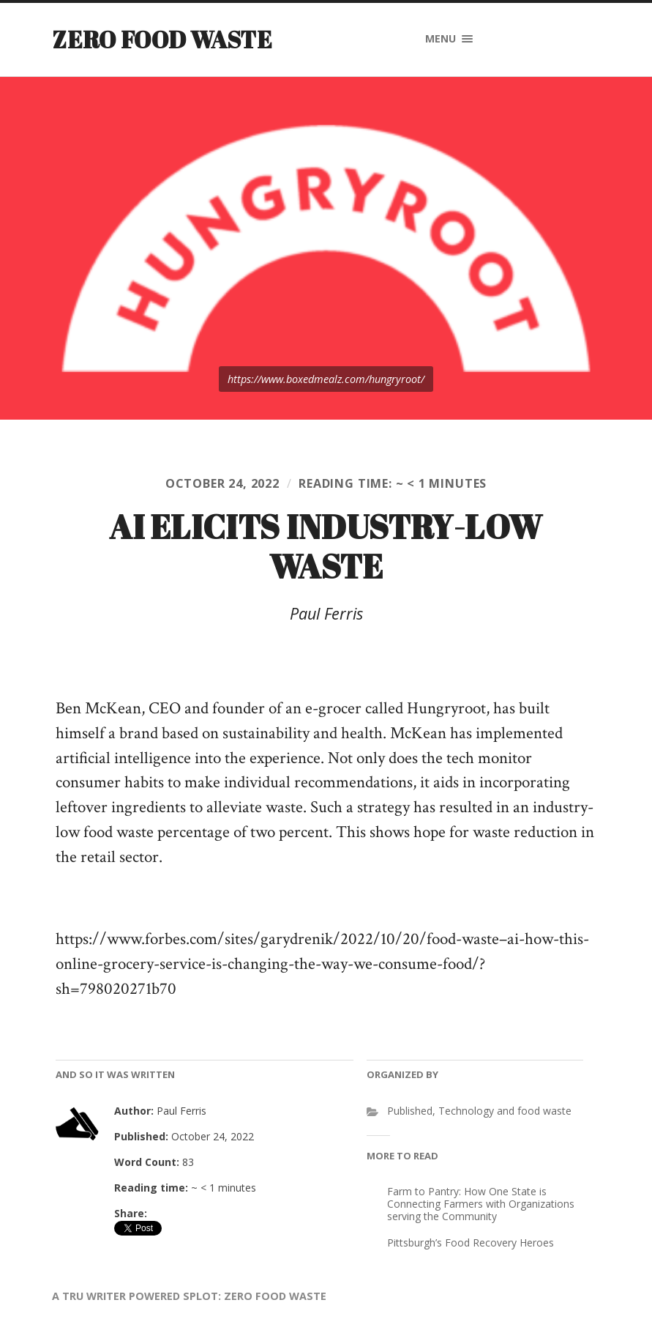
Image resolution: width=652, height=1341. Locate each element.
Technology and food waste (505, 1111)
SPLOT (200, 1296)
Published (409, 1111)
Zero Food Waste (162, 39)
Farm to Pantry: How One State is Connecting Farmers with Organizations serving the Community (480, 1203)
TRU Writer (94, 1296)
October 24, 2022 (222, 483)
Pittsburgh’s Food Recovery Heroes (470, 1242)
